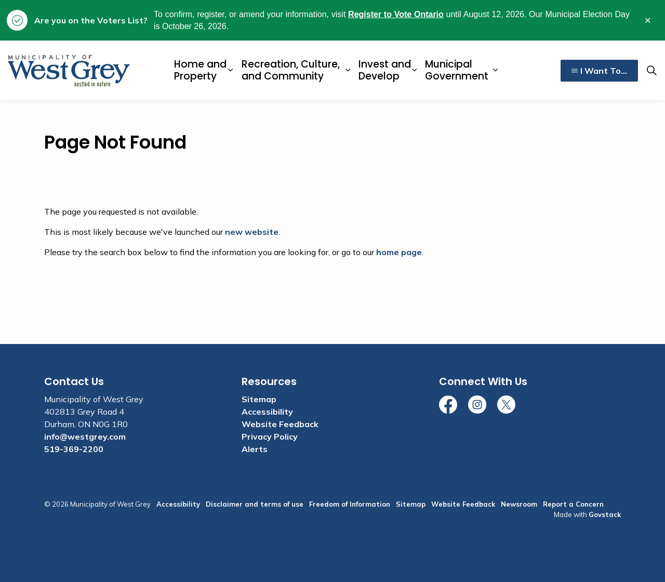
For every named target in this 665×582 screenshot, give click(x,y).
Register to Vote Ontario (396, 14)
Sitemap (259, 399)
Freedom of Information (349, 504)
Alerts (255, 449)
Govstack (605, 514)
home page (399, 252)
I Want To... (599, 70)
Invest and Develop (384, 70)
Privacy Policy (270, 436)
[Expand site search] (651, 71)
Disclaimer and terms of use (254, 504)
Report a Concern (573, 504)
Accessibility (267, 411)
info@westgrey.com (85, 436)
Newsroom (519, 504)
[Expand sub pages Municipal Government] (496, 70)
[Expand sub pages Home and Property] (231, 70)
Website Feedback (280, 424)
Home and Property (200, 70)
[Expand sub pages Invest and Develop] (414, 70)
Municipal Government (456, 70)
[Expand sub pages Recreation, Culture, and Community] (347, 70)
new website (251, 232)
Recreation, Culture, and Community (291, 70)
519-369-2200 (73, 449)
